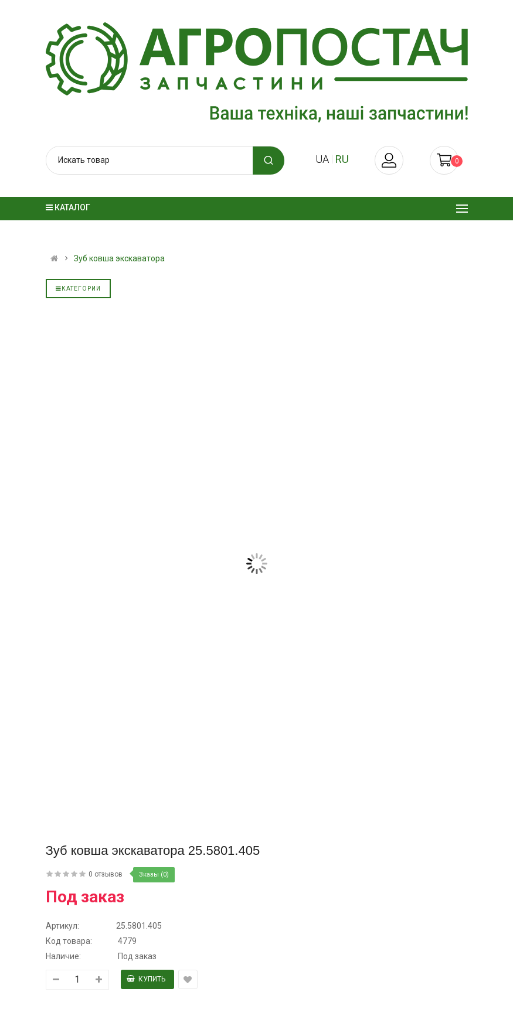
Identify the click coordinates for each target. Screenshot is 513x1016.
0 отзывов (106, 874)
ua (322, 159)
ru (342, 159)
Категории (78, 288)
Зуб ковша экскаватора (119, 258)
